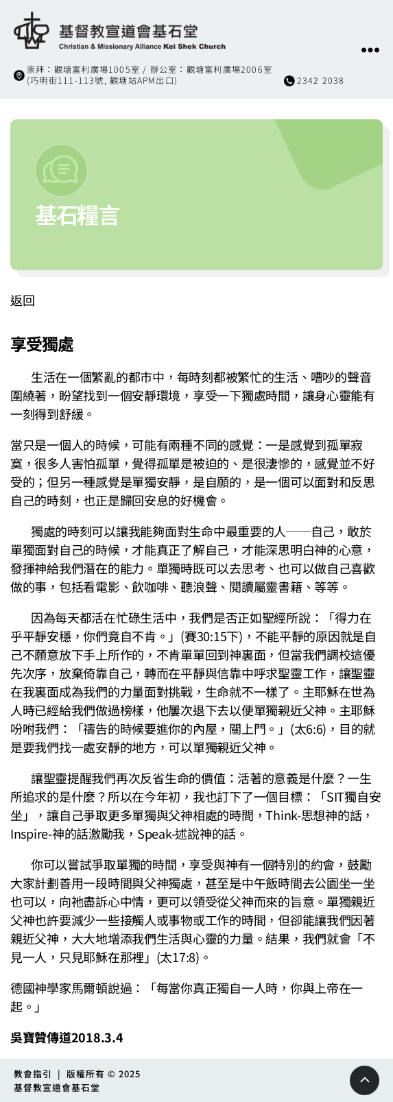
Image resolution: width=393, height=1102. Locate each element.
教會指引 (33, 1073)
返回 (22, 300)
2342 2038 (321, 80)
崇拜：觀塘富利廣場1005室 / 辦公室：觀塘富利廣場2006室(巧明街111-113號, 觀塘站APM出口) (149, 74)
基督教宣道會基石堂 (57, 1087)
